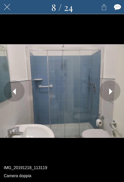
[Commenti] (117, 7)
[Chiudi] (7, 7)
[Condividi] (104, 7)
